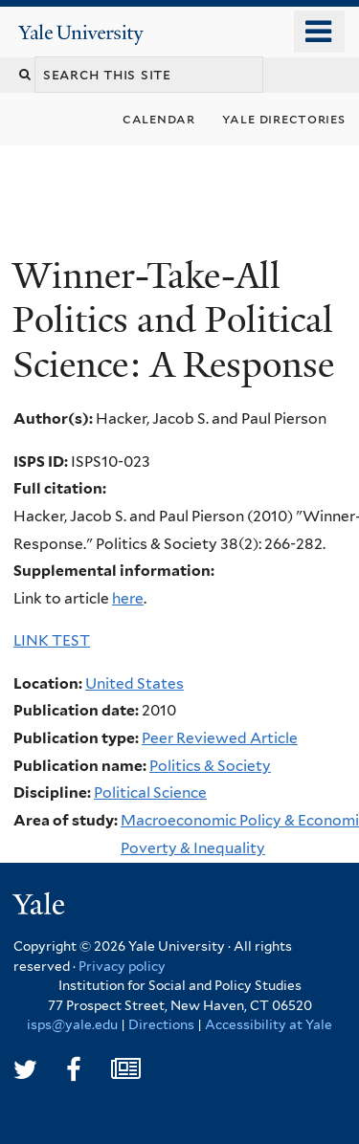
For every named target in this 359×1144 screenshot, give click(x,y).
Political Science (150, 792)
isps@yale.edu (72, 1024)
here (128, 598)
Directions (161, 1024)
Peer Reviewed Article (220, 738)
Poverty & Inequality (193, 848)
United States (134, 683)
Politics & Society (210, 766)
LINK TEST (51, 640)
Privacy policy (122, 966)
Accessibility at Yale (268, 1024)
